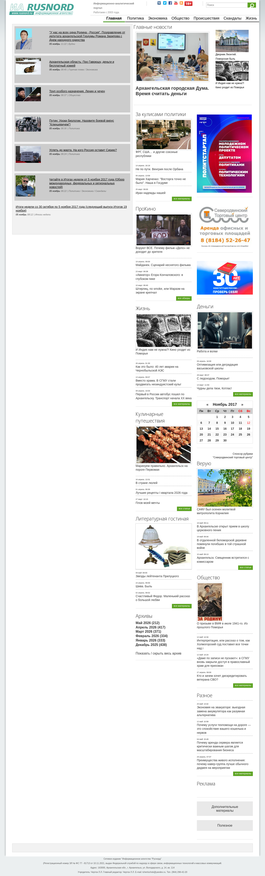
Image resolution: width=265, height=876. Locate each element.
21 (209, 434)
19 (248, 428)
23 (225, 434)
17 (232, 428)
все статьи (184, 508)
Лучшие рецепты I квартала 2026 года (161, 492)
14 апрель (140, 166)
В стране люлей (146, 483)
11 (240, 422)
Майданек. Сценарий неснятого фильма (163, 265)
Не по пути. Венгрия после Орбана (159, 169)
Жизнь (251, 18)
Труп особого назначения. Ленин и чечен (77, 91)
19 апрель (140, 262)
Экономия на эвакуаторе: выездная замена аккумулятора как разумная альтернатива (221, 711)
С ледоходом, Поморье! (213, 378)
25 (240, 434)
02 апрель (140, 593)
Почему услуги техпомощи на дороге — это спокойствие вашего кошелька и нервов (224, 728)
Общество (180, 18)
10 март (139, 285)
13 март (200, 385)
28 (209, 440)
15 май (200, 554)
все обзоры (184, 298)
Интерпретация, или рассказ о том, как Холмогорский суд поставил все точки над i (223, 644)
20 (201, 434)
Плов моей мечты (148, 503)
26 (248, 434)
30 (225, 440)
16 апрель (140, 479)
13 (201, 428)
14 (209, 428)
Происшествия (206, 18)
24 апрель (140, 583)
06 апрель (140, 176)
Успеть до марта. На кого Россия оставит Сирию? (83, 150)
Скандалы (233, 18)
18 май (200, 537)
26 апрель (140, 363)
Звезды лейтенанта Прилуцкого (157, 576)
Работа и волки (207, 351)
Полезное (225, 825)
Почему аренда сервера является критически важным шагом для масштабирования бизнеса (220, 746)
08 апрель (140, 391)
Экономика (157, 18)
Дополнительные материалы (225, 808)
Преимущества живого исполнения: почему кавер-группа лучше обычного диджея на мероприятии (222, 764)
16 (225, 428)
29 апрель (201, 757)
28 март (200, 375)
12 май (200, 637)
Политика (135, 18)
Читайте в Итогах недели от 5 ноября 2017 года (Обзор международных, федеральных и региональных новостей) (86, 183)
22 (217, 434)
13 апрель (140, 377)
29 (217, 440)
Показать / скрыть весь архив (158, 653)
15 (217, 428)
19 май (200, 523)
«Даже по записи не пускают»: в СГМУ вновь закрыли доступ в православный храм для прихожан (223, 661)
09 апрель (201, 361)
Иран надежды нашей (150, 193)
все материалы (182, 198)
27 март (139, 499)
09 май (139, 573)
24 (232, 434)
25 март (139, 189)
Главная (114, 18)
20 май (200, 704)
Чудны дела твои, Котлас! (214, 388)
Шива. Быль (144, 586)
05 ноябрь (54, 44)
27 (201, 440)
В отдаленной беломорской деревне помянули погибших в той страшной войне (222, 544)
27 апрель (201, 672)
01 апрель (140, 489)
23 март (139, 271)
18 (240, 428)
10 (232, 422)
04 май (200, 739)
